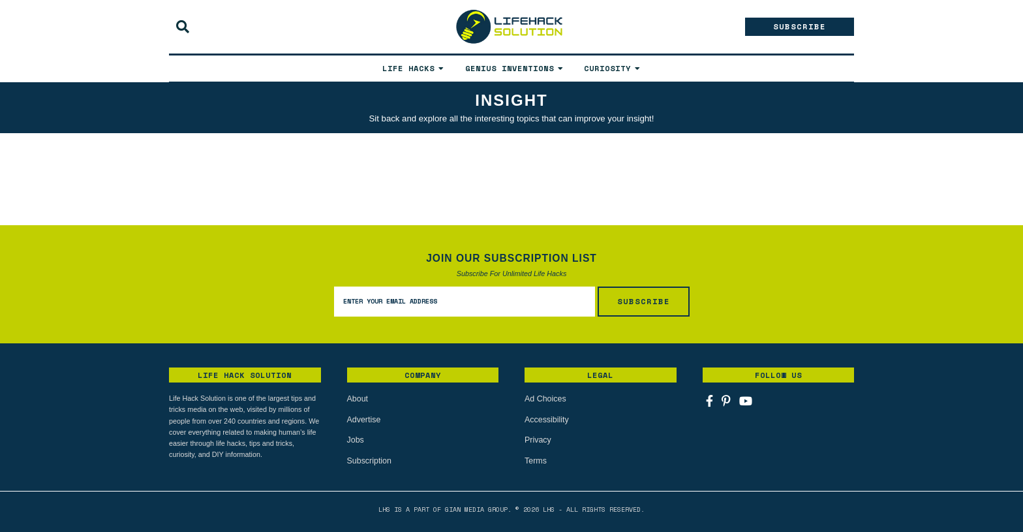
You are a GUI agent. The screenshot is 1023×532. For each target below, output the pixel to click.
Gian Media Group (476, 507)
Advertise (363, 419)
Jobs (355, 439)
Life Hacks (408, 68)
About (357, 398)
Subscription (368, 459)
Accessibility (546, 419)
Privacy (537, 439)
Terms (535, 459)
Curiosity (607, 68)
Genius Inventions (509, 68)
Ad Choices (544, 398)
